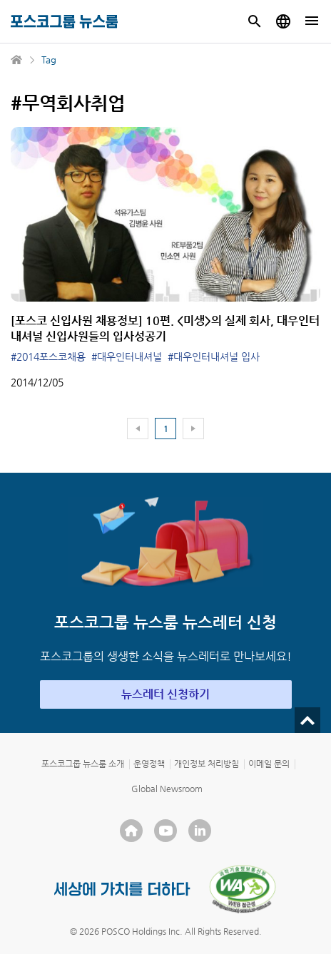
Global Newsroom (167, 789)
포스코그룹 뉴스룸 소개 (82, 764)
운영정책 (149, 764)
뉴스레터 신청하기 (165, 694)
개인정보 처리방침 (206, 764)
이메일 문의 (269, 764)
